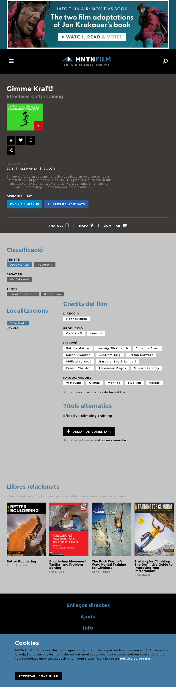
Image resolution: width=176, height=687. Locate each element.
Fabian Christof (78, 368)
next (165, 541)
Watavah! (73, 382)
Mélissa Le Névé (78, 361)
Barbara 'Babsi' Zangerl (117, 361)
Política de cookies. (136, 658)
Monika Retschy (146, 368)
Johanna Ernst (147, 348)
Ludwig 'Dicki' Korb (112, 348)
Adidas (154, 382)
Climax (94, 382)
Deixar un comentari (89, 431)
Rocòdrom (52, 294)
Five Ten (134, 382)
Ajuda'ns (70, 392)
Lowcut (96, 333)
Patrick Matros (78, 348)
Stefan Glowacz (141, 355)
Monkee (114, 382)
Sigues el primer (76, 440)
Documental (19, 264)
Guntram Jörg (110, 355)
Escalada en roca (23, 294)
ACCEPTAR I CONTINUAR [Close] (38, 676)
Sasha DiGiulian (78, 355)
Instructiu (44, 264)
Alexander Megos (112, 368)
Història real (19, 279)
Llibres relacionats (66, 204)
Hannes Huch (17, 164)
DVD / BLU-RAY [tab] (24, 204)
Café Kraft (18, 323)
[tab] (38, 125)
